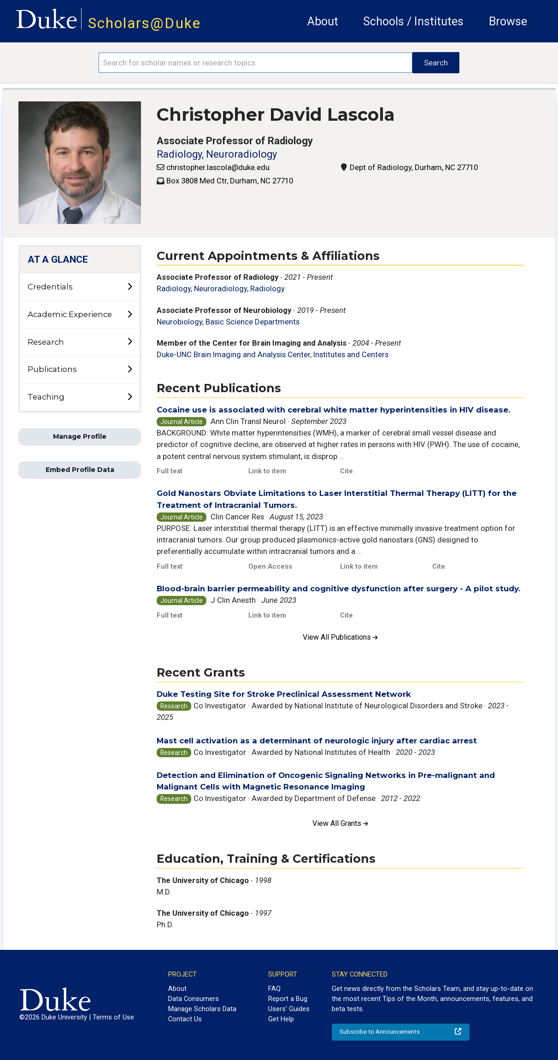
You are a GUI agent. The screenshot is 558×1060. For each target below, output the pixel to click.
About (322, 21)
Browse (508, 21)
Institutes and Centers (350, 354)
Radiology (267, 288)
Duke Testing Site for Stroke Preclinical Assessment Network (284, 694)
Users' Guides (289, 1009)
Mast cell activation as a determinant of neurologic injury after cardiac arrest (317, 740)
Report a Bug (287, 999)
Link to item (267, 471)
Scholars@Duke (144, 23)
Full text (169, 471)
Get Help (281, 1019)
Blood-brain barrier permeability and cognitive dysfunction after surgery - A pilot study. (338, 588)
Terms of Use (113, 1017)
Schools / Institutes (413, 21)
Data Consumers (193, 999)
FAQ (274, 988)
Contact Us (185, 1019)
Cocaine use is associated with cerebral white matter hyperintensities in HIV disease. (333, 409)
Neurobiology (179, 321)
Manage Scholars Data (202, 1009)
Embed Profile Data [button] (80, 469)
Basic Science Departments (253, 321)
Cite (346, 471)
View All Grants (340, 823)
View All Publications (340, 637)
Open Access (270, 566)
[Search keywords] (255, 63)
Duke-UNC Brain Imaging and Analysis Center (233, 354)
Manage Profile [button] (79, 436)
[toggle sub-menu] (129, 287)
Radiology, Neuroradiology (217, 154)
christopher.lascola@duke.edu (218, 167)
